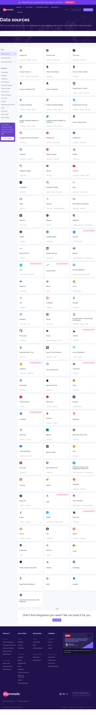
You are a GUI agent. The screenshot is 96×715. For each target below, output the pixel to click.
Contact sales (76, 9)
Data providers (5, 88)
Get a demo (7, 138)
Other (3, 108)
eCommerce (5, 92)
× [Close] (93, 2)
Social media (5, 117)
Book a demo (88, 9)
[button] (20, 7)
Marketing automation (8, 104)
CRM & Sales (5, 82)
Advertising (4, 72)
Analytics (4, 75)
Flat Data (4, 98)
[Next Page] (57, 608)
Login (66, 9)
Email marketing (6, 95)
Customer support (6, 85)
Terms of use (71, 707)
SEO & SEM (4, 114)
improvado (64, 707)
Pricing (19, 12)
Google (3, 101)
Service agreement (80, 707)
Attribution (4, 79)
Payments (4, 111)
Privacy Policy (89, 707)
